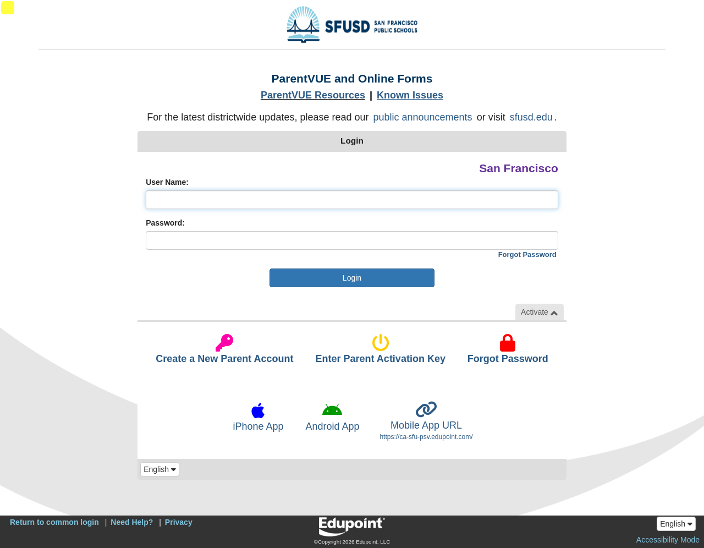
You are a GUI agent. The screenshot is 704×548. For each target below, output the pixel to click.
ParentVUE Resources (313, 95)
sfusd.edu (531, 117)
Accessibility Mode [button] (668, 539)
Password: (165, 222)
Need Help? (132, 522)
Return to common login (54, 522)
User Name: (167, 182)
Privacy (179, 522)
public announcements (422, 117)
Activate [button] (539, 312)
